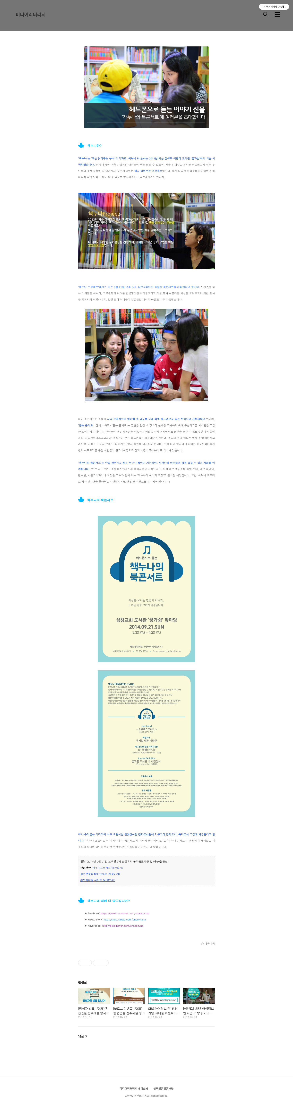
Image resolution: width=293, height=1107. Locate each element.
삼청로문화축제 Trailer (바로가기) (100, 874)
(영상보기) (117, 868)
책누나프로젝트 (101, 868)
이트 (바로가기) (106, 880)
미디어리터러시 (31, 14)
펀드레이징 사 (88, 880)
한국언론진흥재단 (163, 1088)
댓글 (82, 1036)
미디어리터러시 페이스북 (134, 1088)
